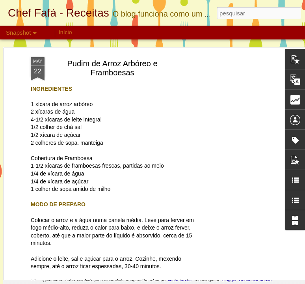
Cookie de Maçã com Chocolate (158, 247)
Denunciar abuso (255, 279)
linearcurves (179, 279)
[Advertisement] (237, 146)
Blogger (229, 279)
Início (65, 32)
